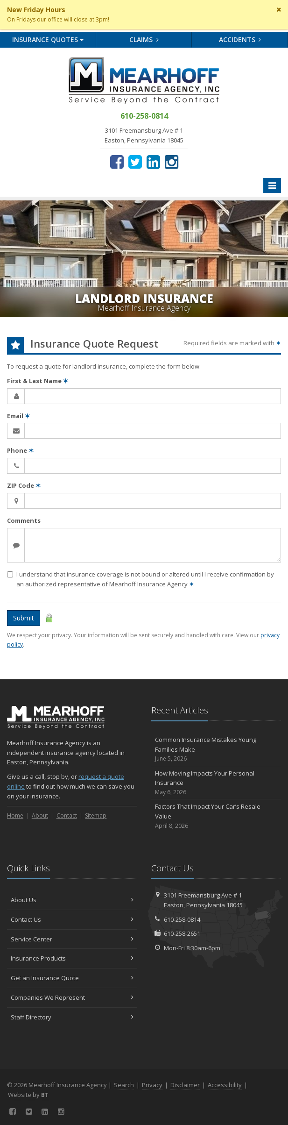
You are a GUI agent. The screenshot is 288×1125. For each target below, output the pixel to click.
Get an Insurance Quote (72, 978)
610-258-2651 (182, 933)
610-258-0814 (182, 919)
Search (124, 1085)
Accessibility (225, 1085)
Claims (144, 39)
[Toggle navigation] (272, 185)
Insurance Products (72, 958)
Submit (23, 617)
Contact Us (72, 919)
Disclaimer (185, 1085)
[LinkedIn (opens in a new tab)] (153, 161)
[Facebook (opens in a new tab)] (117, 161)
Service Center (72, 939)
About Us (72, 900)
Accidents (240, 39)
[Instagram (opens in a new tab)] (171, 161)
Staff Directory (72, 1017)
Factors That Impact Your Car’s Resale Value (216, 816)
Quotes (48, 39)
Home (15, 815)
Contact (66, 815)
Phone (20, 450)
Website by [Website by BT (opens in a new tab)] (28, 1094)
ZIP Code (24, 485)
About (40, 815)
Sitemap (95, 815)
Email (18, 416)
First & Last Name (37, 381)
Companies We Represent (72, 997)
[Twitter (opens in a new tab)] (135, 161)
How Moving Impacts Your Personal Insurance (216, 783)
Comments (24, 520)
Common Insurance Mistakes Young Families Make (216, 749)
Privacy (152, 1085)
